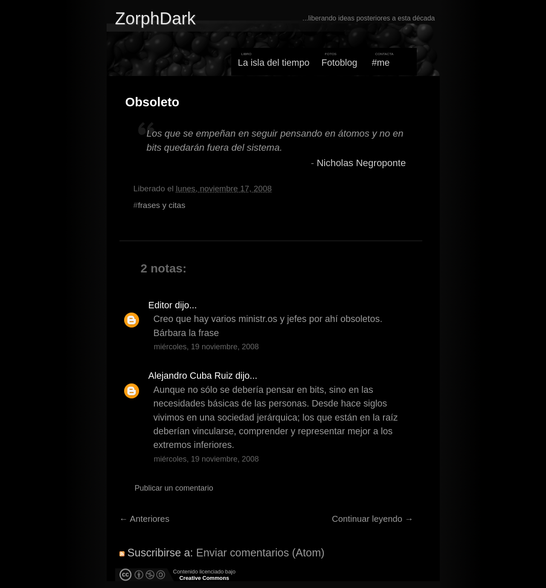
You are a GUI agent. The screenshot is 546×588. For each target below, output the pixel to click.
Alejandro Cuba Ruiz (190, 375)
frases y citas (161, 205)
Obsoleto (152, 102)
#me (381, 62)
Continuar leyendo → (372, 519)
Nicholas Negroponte (361, 163)
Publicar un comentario (174, 488)
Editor (160, 305)
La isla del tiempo (273, 62)
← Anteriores (144, 519)
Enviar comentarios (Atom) (260, 553)
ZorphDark (155, 18)
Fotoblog (339, 62)
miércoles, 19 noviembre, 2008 (206, 346)
